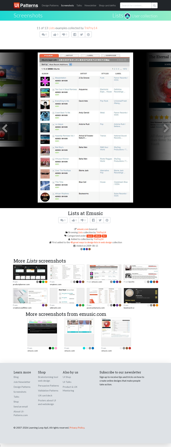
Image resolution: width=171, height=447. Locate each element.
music (90, 236)
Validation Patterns (48, 390)
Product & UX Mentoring (70, 388)
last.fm (131, 282)
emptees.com (55, 284)
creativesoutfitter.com (22, 308)
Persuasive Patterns (48, 385)
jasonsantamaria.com (96, 308)
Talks (79, 5)
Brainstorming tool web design (48, 378)
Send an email (21, 406)
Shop (16, 401)
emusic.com (83, 229)
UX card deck (45, 395)
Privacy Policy (76, 427)
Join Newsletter (22, 381)
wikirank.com (55, 308)
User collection (144, 15)
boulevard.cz (129, 308)
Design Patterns (22, 386)
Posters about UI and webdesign (47, 402)
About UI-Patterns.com (21, 413)
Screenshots (67, 5)
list (104, 236)
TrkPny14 (90, 28)
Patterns (50, 5)
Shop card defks (107, 5)
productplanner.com (21, 284)
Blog (16, 376)
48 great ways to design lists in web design (91, 242)
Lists (117, 15)
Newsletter (90, 5)
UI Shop (67, 376)
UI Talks (67, 381)
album (97, 236)
